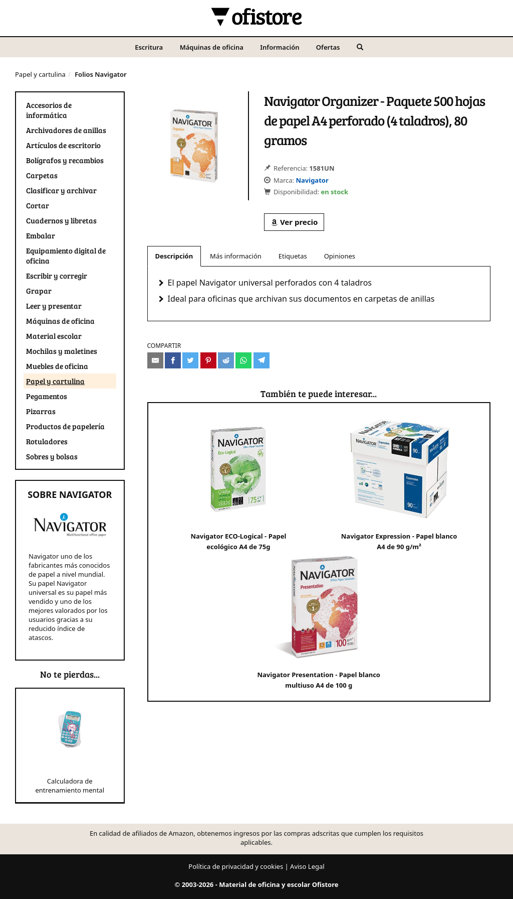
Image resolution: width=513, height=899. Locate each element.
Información (279, 47)
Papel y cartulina (40, 74)
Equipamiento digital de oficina (66, 255)
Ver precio (294, 222)
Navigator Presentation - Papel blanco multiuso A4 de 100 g (319, 621)
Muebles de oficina (57, 366)
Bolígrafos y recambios (65, 160)
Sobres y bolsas (52, 456)
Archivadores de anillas (66, 130)
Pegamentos (46, 396)
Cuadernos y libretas (61, 220)
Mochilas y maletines (61, 351)
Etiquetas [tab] (293, 256)
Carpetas (42, 175)
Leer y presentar (54, 306)
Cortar (37, 205)
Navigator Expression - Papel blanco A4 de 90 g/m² (399, 482)
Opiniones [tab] (339, 256)
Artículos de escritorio (63, 145)
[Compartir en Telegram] (261, 360)
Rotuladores (47, 441)
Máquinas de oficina (211, 47)
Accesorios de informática (49, 110)
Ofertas (328, 47)
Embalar (40, 235)
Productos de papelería (65, 426)
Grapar (39, 291)
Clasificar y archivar (61, 190)
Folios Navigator (101, 74)
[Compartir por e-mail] (155, 360)
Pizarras (41, 411)
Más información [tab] (236, 256)
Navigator (312, 180)
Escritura (149, 47)
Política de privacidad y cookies (235, 866)
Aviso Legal (307, 866)
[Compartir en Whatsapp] (243, 360)
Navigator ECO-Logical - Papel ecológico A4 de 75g (238, 482)
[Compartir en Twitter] (190, 360)
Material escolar (54, 336)
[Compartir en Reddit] (226, 360)
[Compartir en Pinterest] (208, 360)
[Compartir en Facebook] (173, 360)
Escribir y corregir (56, 276)
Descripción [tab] (174, 256)
